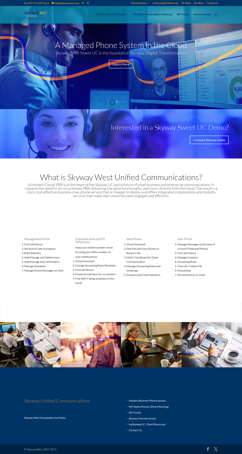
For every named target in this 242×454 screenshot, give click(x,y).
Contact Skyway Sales (209, 140)
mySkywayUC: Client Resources (147, 424)
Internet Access (202, 14)
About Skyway (138, 3)
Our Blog (198, 3)
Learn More (121, 64)
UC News (186, 3)
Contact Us (212, 3)
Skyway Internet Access (142, 418)
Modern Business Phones (111, 14)
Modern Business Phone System (147, 400)
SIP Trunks (183, 14)
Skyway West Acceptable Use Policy (45, 417)
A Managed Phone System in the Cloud (121, 45)
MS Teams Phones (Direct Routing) (153, 14)
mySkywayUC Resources (165, 3)
